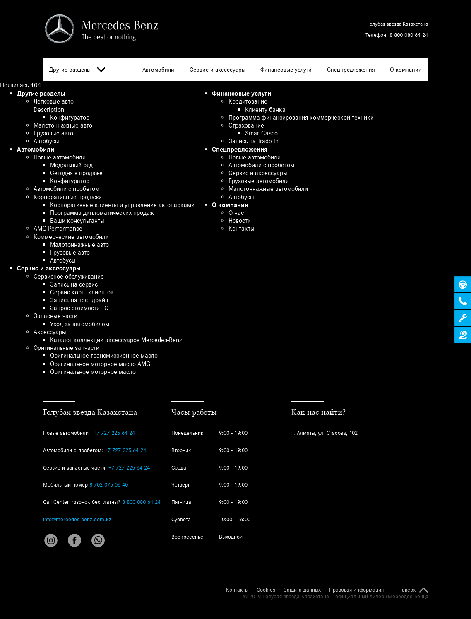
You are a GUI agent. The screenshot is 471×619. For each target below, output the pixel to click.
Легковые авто (54, 101)
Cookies (266, 590)
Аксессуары (50, 332)
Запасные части (55, 316)
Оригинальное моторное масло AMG (100, 364)
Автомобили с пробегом (66, 189)
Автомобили (158, 69)
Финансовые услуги (286, 69)
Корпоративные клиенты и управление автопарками (122, 205)
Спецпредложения (351, 69)
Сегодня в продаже (76, 173)
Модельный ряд (71, 165)
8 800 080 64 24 (408, 35)
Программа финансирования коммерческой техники (301, 117)
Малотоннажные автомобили (268, 189)
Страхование (246, 125)
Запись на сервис (74, 284)
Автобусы (46, 141)
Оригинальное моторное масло (93, 372)
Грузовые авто (53, 133)
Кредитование (247, 101)
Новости (239, 220)
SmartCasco (261, 133)
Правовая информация (356, 590)
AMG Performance (58, 228)
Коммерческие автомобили (71, 237)
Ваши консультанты (77, 220)
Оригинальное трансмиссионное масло (104, 355)
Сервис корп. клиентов (81, 292)
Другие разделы (77, 70)
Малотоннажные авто (63, 125)
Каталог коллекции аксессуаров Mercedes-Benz (116, 340)
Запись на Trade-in (253, 141)
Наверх (407, 590)
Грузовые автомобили (258, 181)
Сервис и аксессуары (217, 69)
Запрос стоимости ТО (79, 308)
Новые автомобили (60, 157)
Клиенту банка (265, 109)
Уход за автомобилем (79, 324)
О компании (406, 69)
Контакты (241, 228)
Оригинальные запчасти (66, 348)
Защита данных (302, 590)
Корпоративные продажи (68, 197)
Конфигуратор (69, 117)
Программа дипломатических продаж (102, 213)
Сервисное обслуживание (69, 276)
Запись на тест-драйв (79, 300)
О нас (236, 213)
